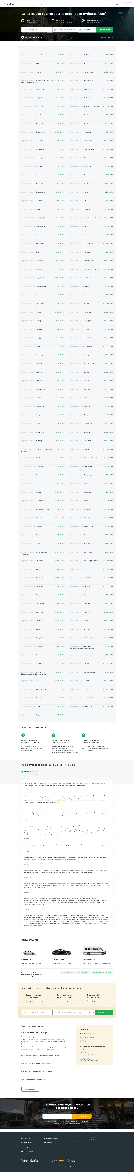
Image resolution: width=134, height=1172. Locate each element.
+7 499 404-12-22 (85, 1058)
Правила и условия (69, 1166)
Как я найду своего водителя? (33, 1080)
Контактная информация (28, 1151)
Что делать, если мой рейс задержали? (37, 1072)
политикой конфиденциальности (71, 1123)
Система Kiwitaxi (25, 1138)
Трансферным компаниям (51, 1138)
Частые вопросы (25, 1147)
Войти (126, 4)
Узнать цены (104, 30)
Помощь (115, 4)
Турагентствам (48, 1142)
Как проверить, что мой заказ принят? (36, 1063)
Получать (82, 1116)
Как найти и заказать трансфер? (34, 1033)
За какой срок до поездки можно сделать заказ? (40, 1055)
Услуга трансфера (26, 1142)
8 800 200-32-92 (85, 1053)
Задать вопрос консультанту (93, 1041)
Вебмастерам (47, 1147)
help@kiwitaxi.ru (88, 1037)
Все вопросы (30, 1089)
